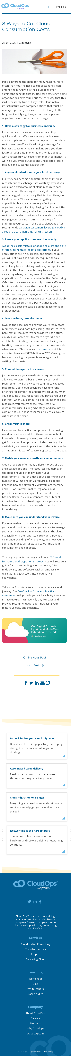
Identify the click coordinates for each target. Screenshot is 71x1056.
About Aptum (35, 1033)
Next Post (35, 665)
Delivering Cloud (35, 959)
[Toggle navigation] (50, 6)
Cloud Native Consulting (35, 944)
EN (58, 7)
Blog (35, 983)
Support (36, 954)
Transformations (35, 949)
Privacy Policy (48, 1051)
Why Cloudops (35, 1028)
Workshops (35, 978)
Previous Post (34, 657)
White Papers (35, 989)
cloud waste (43, 349)
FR (64, 7)
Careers (35, 1018)
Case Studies (35, 994)
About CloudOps (36, 1013)
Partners (35, 1023)
